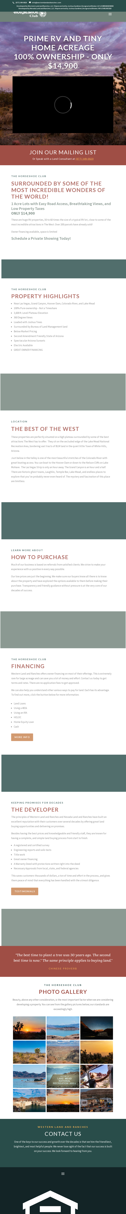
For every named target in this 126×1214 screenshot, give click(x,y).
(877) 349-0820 (84, 159)
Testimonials (19, 891)
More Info (16, 737)
